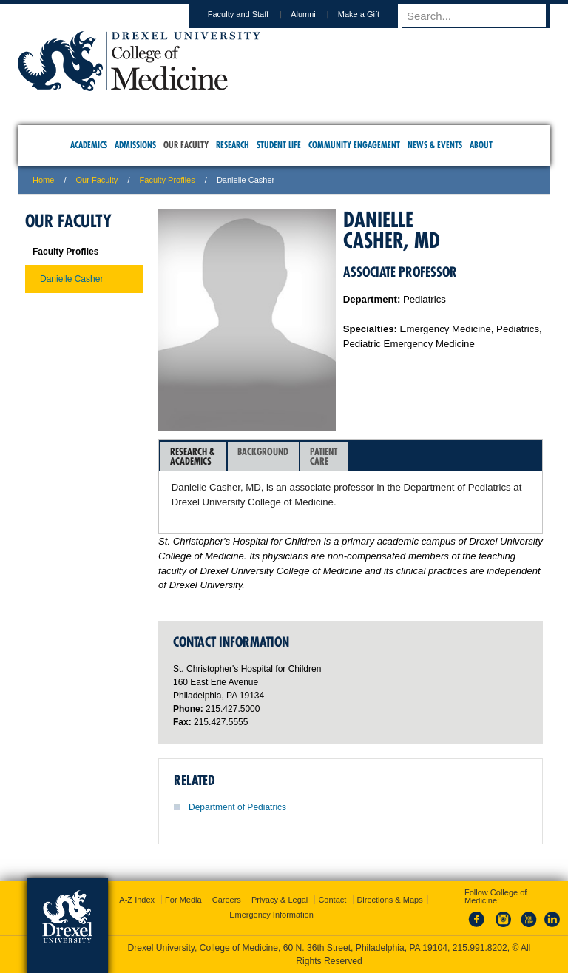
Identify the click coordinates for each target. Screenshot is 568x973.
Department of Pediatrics (237, 807)
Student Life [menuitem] (279, 144)
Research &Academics (192, 456)
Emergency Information (271, 914)
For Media (183, 899)
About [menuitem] (481, 144)
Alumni (317, 14)
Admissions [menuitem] (135, 144)
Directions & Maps (389, 899)
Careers (226, 899)
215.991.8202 (480, 948)
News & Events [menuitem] (435, 144)
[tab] (193, 456)
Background (262, 456)
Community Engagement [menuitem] (354, 144)
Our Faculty (97, 179)
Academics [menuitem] (88, 144)
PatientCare (323, 456)
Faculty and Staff (252, 14)
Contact (332, 899)
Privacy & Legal (279, 899)
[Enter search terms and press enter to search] (483, 15)
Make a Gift (372, 14)
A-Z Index (137, 899)
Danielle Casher (71, 279)
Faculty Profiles (167, 179)
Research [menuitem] (232, 144)
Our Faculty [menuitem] (186, 144)
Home (43, 179)
